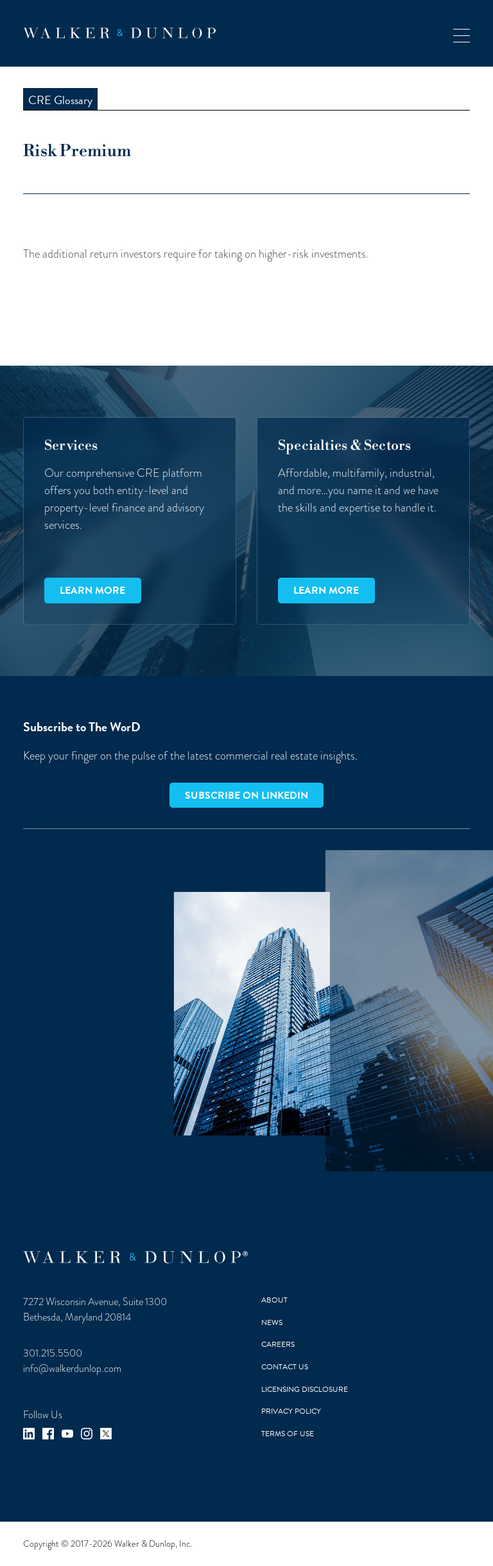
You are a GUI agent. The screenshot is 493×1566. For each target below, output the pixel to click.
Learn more (92, 590)
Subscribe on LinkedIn (246, 795)
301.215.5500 (52, 1353)
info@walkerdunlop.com (72, 1368)
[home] (119, 33)
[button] (461, 33)
